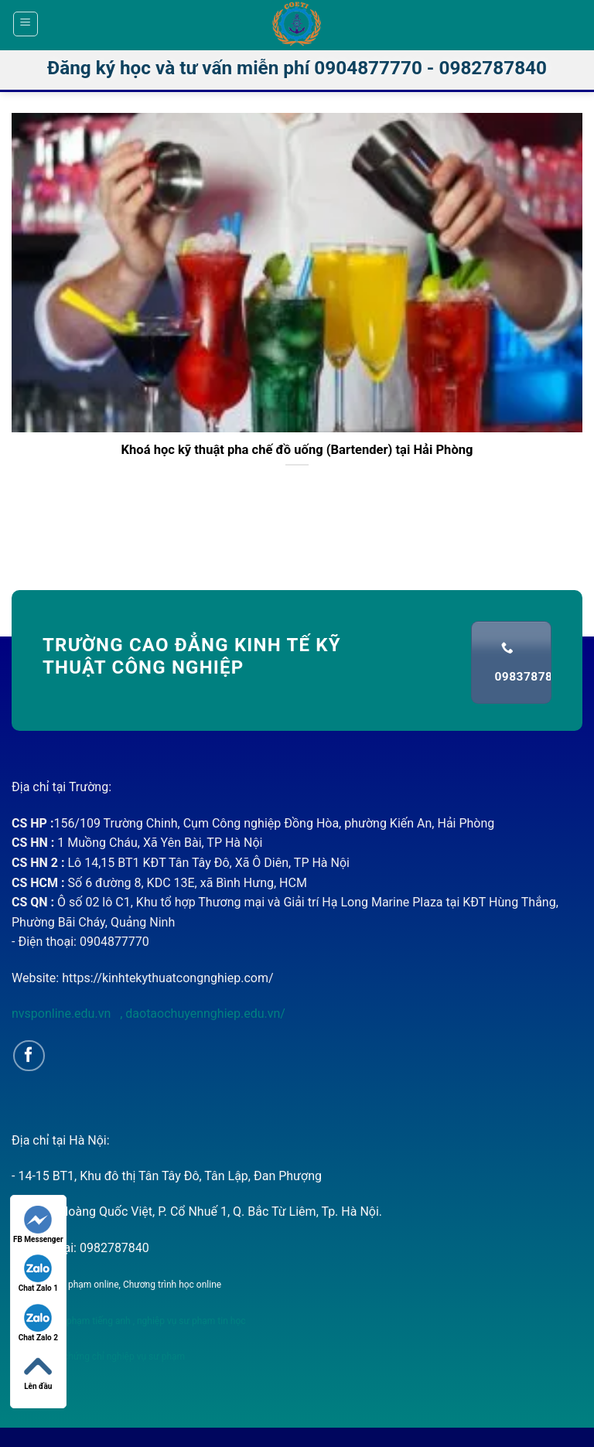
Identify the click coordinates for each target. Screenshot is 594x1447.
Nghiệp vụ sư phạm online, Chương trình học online (116, 1284)
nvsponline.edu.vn (63, 1013)
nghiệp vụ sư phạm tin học (190, 1321)
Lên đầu (38, 1372)
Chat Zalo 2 (38, 1323)
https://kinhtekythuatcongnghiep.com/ (167, 978)
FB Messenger (38, 1225)
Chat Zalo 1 (38, 1273)
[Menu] (26, 24)
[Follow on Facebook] (29, 1056)
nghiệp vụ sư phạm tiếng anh (71, 1321)
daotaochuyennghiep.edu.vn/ (203, 1013)
